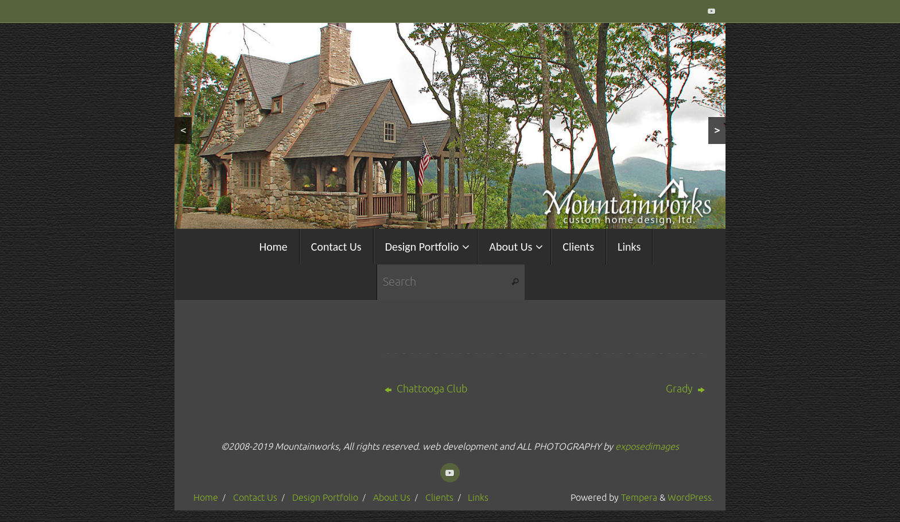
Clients (439, 498)
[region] (450, 126)
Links (478, 498)
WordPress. (691, 498)
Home (205, 498)
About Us (391, 498)
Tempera (639, 498)
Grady (685, 389)
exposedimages (647, 447)
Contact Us (255, 498)
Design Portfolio (325, 498)
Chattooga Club (426, 389)
